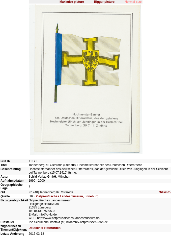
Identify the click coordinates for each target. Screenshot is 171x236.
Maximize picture (72, 2)
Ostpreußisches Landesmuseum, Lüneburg (67, 196)
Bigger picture (104, 2)
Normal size (133, 2)
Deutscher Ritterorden (44, 228)
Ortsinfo (164, 192)
